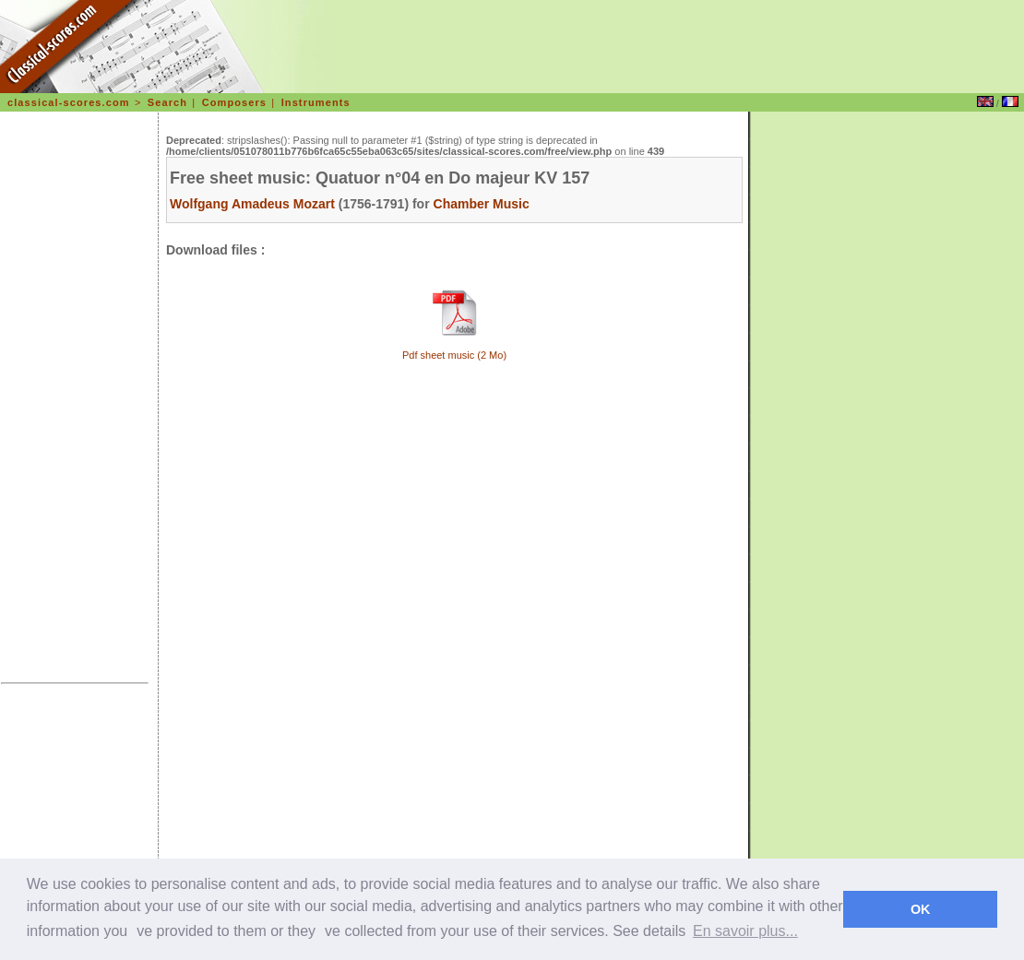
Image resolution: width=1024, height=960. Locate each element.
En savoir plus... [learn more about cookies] (745, 931)
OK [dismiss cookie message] (921, 909)
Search (167, 102)
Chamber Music (482, 203)
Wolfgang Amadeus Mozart (252, 203)
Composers (234, 102)
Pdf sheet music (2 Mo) (454, 355)
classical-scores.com (68, 102)
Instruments (316, 102)
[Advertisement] (75, 400)
